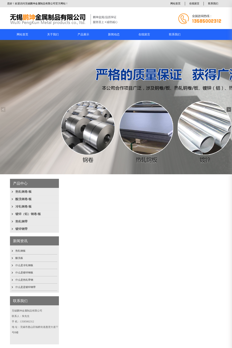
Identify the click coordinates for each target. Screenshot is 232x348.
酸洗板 (19, 258)
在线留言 (194, 3)
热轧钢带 (21, 221)
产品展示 (83, 34)
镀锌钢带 (21, 229)
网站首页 (175, 3)
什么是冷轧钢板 (24, 265)
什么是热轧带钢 (24, 279)
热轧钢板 (20, 250)
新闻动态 (114, 34)
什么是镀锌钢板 (24, 272)
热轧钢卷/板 (23, 191)
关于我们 (53, 34)
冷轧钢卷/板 (23, 206)
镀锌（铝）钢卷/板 (28, 214)
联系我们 (213, 3)
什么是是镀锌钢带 (25, 287)
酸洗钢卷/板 (23, 199)
